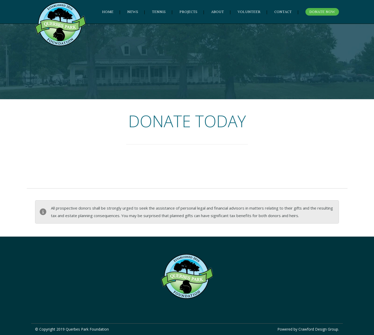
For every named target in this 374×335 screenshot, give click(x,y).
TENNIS (159, 12)
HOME (107, 12)
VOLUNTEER (249, 12)
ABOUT (217, 12)
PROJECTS (188, 12)
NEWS (132, 12)
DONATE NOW (322, 12)
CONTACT (283, 12)
